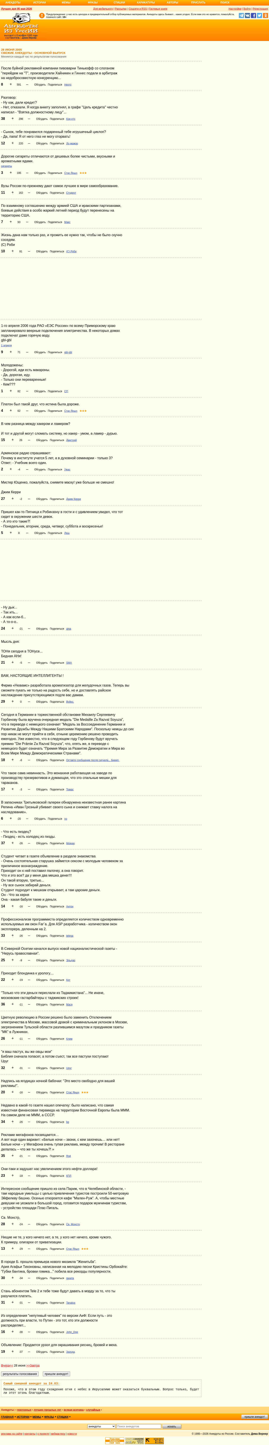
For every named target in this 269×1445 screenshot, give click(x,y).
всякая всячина (74, 1409)
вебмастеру (58, 1433)
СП (66, 391)
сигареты (6, 166)
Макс (67, 222)
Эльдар (70, 960)
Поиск (225, 2)
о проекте (43, 1433)
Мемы (66, 2)
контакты (30, 1433)
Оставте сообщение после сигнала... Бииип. (92, 760)
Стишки (119, 2)
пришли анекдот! (254, 1416)
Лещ (66, 533)
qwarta (70, 1278)
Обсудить (40, 84)
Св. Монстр (73, 1224)
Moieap (70, 843)
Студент (71, 192)
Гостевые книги (158, 8)
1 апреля (6, 345)
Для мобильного (103, 8)
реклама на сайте (11, 1433)
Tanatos (70, 1302)
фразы (49, 1416)
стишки (62, 1416)
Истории (39, 2)
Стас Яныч (70, 173)
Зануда (70, 1351)
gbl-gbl (68, 352)
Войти (247, 8)
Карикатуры (146, 2)
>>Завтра (33, 1365)
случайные (93, 1409)
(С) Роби (71, 251)
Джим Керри (73, 499)
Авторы (172, 2)
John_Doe (72, 1332)
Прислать (198, 2)
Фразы (92, 2)
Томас (70, 789)
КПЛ (68, 1175)
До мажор (72, 143)
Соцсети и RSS (138, 8)
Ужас (67, 469)
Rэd (68, 1156)
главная (7, 1416)
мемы (37, 1416)
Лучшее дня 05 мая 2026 (16, 8)
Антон (69, 906)
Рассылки (121, 8)
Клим (69, 1038)
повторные (24, 1409)
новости (72, 1433)
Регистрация (260, 8)
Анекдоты (12, 2)
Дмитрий (71, 440)
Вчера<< (7, 1365)
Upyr (69, 1068)
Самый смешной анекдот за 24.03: (31, 1383)
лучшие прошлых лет (47, 1409)
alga (68, 628)
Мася (69, 1004)
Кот (68, 980)
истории (23, 1416)
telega (69, 935)
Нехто (67, 84)
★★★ (83, 173)
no (65, 818)
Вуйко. (70, 701)
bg (67, 1122)
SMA (69, 662)
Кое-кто (70, 118)
